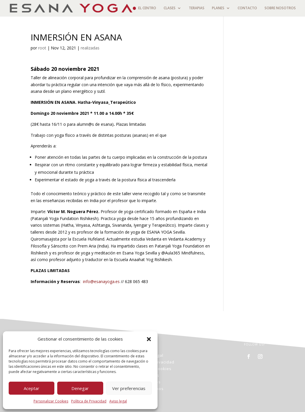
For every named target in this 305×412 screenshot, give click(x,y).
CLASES (169, 8)
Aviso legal (118, 401)
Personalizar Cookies (51, 401)
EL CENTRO (147, 8)
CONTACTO (247, 8)
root (42, 48)
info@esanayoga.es (101, 281)
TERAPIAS (196, 8)
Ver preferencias (128, 388)
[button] (149, 339)
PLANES (218, 8)
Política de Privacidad (88, 401)
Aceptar (31, 388)
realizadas (90, 48)
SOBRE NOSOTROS (280, 8)
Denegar (80, 388)
